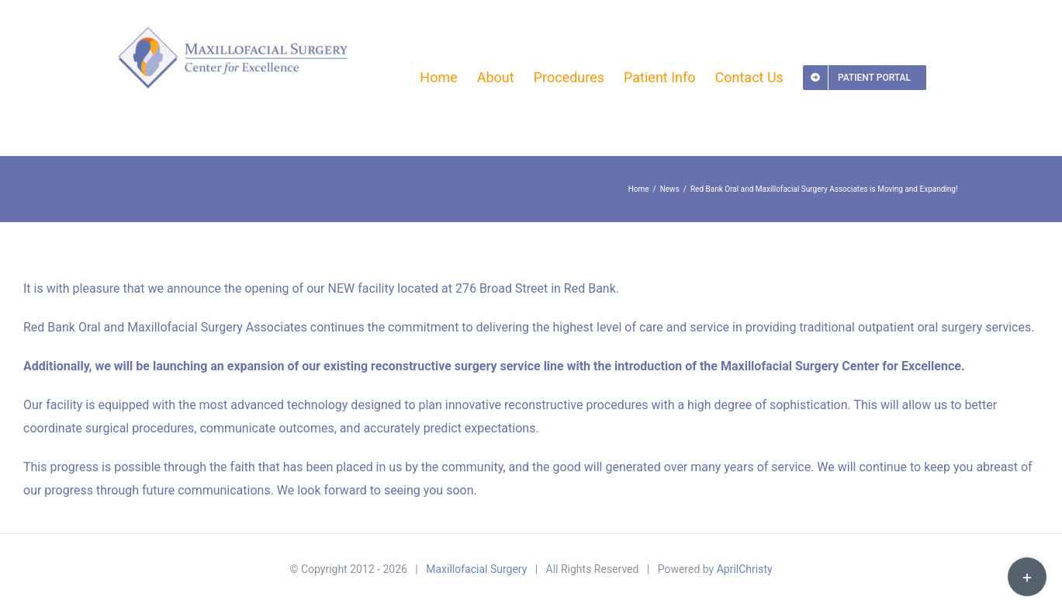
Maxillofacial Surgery (476, 569)
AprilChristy (745, 569)
